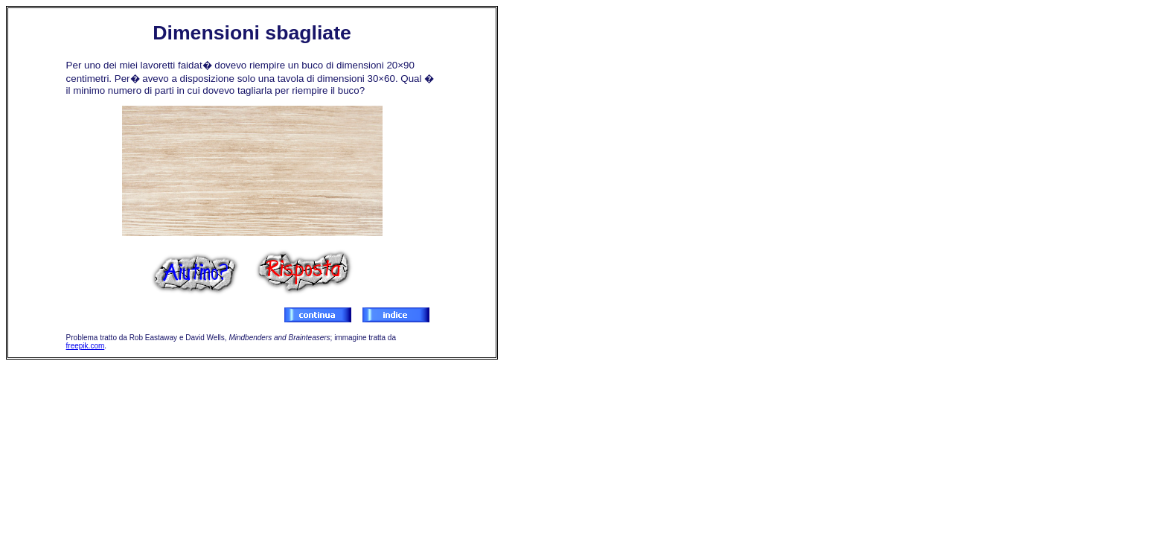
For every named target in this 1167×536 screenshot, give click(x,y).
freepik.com (85, 346)
